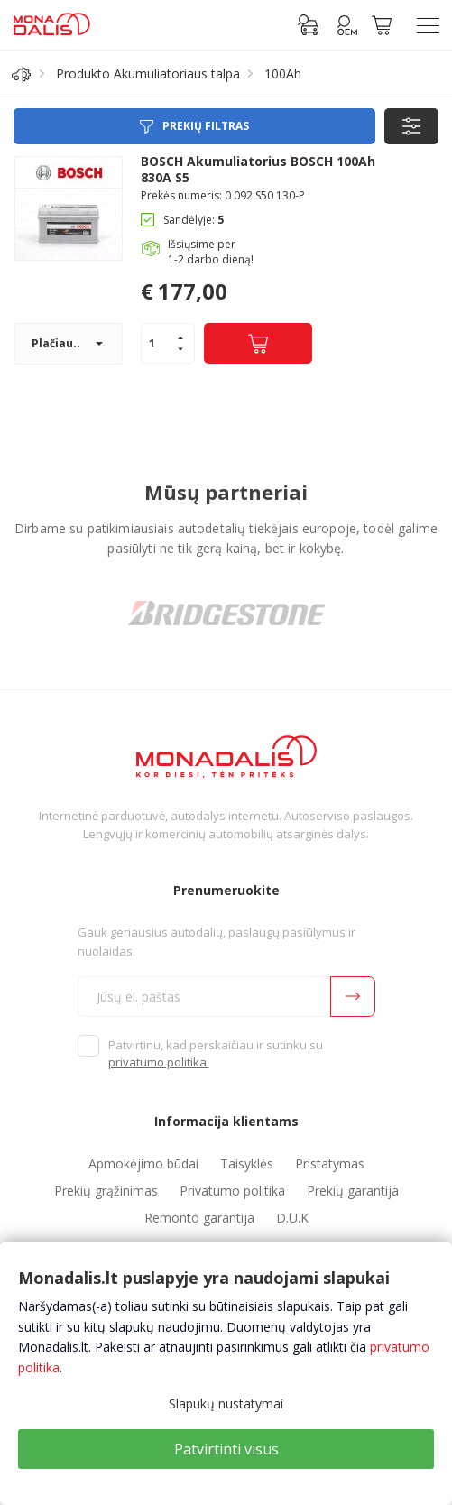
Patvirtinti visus (226, 1449)
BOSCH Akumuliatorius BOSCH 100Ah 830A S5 (258, 169)
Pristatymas (329, 1163)
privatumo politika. (158, 1062)
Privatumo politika (232, 1190)
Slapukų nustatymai (226, 1403)
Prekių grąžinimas (106, 1190)
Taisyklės (246, 1163)
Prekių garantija (353, 1190)
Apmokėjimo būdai (143, 1163)
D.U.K (292, 1217)
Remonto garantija (199, 1217)
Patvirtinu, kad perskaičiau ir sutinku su (215, 1054)
